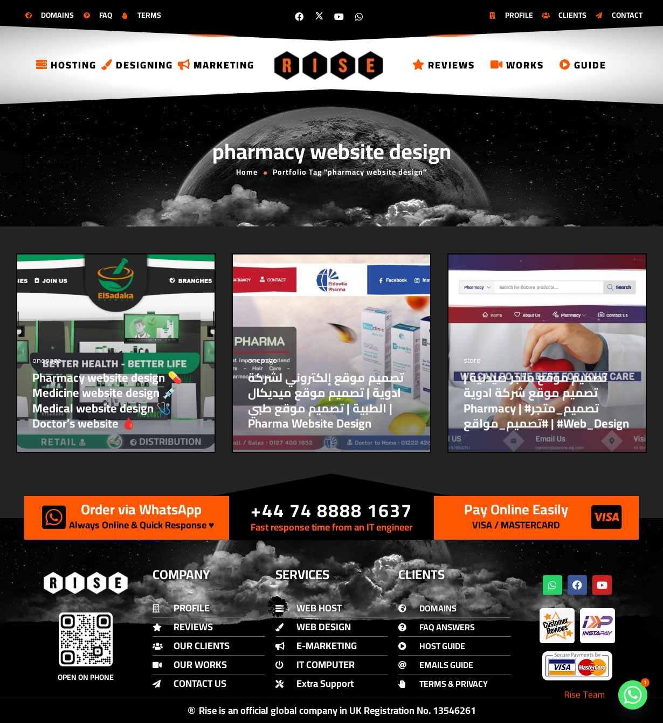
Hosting (66, 65)
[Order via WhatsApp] (53, 517)
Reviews (443, 65)
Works (517, 65)
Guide (583, 65)
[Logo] (329, 65)
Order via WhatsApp (141, 509)
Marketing (216, 65)
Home (247, 172)
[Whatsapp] (632, 695)
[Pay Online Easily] (606, 517)
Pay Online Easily (516, 509)
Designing (137, 65)
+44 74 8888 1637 (331, 510)
